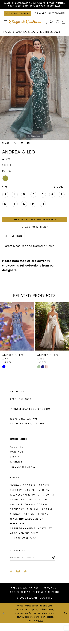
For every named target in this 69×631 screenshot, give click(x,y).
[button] (5, 27)
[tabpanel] (34, 93)
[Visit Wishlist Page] (58, 27)
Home (7, 37)
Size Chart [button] (59, 193)
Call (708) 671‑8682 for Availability (34, 225)
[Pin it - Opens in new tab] (22, 149)
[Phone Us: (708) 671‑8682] (46, 27)
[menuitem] (5, 27)
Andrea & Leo (25, 37)
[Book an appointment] (18, 18)
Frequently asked (23, 473)
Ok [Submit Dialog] (65, 620)
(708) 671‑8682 (20, 406)
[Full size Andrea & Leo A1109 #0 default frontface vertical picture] (34, 93)
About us (17, 453)
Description (13, 243)
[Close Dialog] (3, 621)
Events (15, 463)
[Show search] (52, 27)
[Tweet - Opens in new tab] (15, 149)
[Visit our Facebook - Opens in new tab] (11, 579)
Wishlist (16, 468)
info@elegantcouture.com (30, 416)
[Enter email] (34, 565)
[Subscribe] (57, 565)
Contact (17, 458)
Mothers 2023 (50, 37)
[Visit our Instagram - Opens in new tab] (18, 579)
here (40, 628)
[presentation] (17, 333)
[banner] (25, 27)
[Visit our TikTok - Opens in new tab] (25, 579)
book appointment (27, 545)
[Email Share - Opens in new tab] (28, 149)
